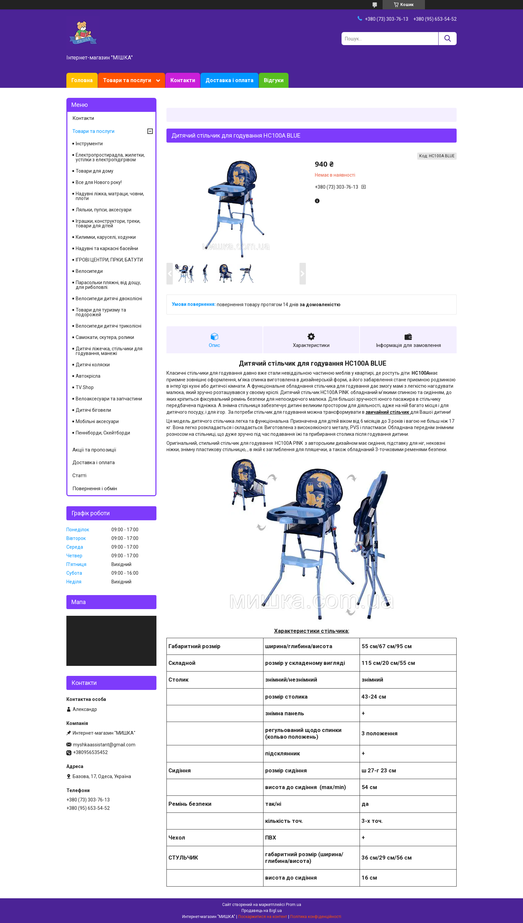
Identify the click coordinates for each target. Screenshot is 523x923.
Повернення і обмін (94, 489)
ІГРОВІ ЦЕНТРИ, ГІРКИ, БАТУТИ (109, 259)
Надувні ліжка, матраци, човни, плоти (110, 196)
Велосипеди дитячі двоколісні (109, 298)
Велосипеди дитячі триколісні (108, 326)
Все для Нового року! (99, 182)
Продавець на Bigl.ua (261, 910)
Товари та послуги (127, 80)
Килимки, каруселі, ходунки (106, 237)
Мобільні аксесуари (97, 421)
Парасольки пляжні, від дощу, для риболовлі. (108, 285)
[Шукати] (447, 38)
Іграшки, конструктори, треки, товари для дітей (108, 223)
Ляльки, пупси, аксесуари (103, 209)
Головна (82, 80)
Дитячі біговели (93, 410)
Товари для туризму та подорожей (101, 312)
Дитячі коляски (93, 364)
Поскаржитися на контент (262, 916)
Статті (79, 476)
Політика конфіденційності (315, 916)
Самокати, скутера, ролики (105, 337)
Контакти (182, 80)
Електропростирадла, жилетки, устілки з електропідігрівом (110, 157)
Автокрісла (88, 376)
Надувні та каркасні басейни (107, 248)
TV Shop (85, 387)
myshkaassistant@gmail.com (104, 744)
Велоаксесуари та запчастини (109, 398)
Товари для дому (94, 171)
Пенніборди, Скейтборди (103, 432)
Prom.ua (293, 904)
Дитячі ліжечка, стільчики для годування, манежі (109, 351)
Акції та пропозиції (94, 450)
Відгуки (274, 80)
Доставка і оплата (229, 80)
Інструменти (89, 143)
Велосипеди (89, 271)
